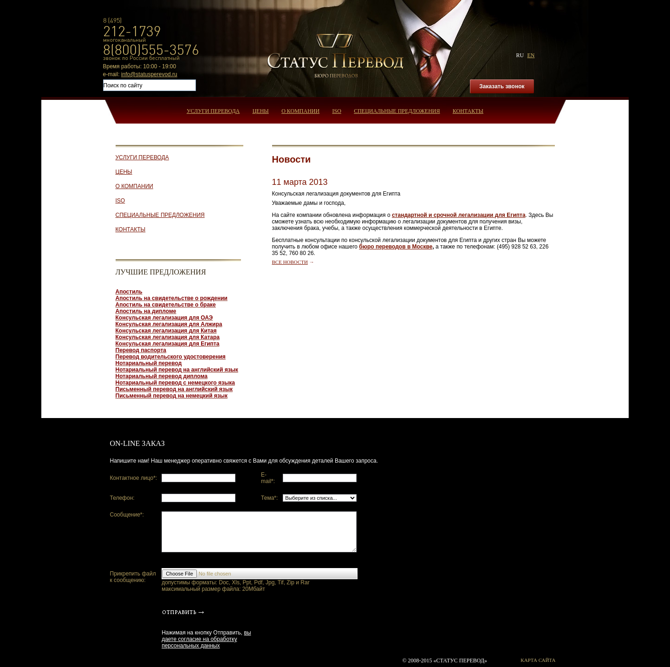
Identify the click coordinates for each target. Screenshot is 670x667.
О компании (300, 111)
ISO (336, 111)
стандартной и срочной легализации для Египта (459, 215)
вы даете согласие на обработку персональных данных (206, 639)
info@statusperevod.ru (149, 74)
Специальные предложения (397, 111)
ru (520, 55)
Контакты (468, 111)
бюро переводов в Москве (395, 246)
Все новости (290, 262)
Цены (261, 111)
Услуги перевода (213, 111)
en (531, 55)
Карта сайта (537, 660)
